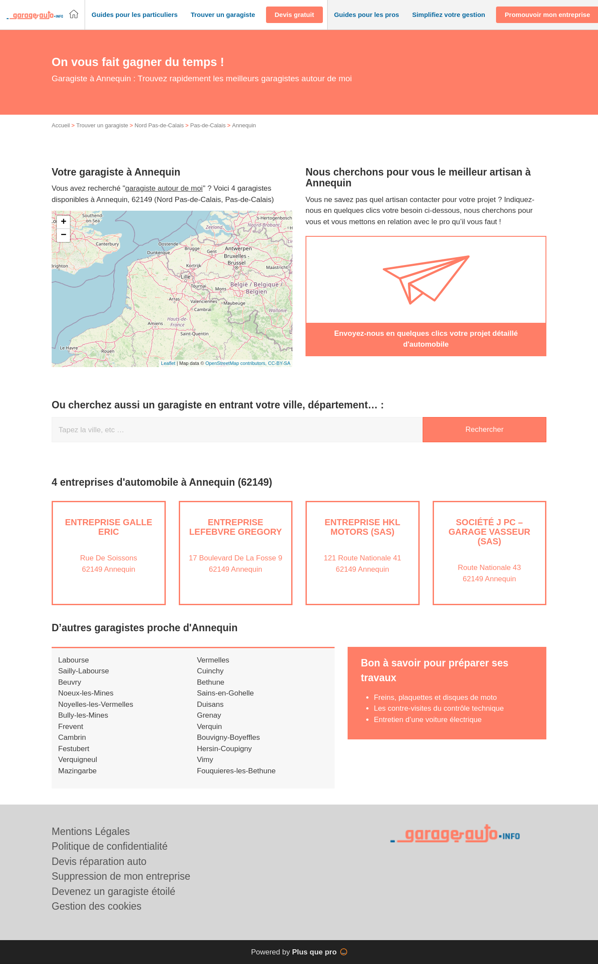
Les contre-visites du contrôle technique (439, 708)
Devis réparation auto (99, 861)
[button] (134, 15)
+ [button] (63, 222)
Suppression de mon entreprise (121, 876)
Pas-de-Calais (208, 125)
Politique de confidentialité (110, 846)
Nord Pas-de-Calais (159, 125)
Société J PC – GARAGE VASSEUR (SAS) (489, 531)
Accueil (61, 125)
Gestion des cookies (96, 906)
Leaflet (168, 363)
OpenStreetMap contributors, (236, 363)
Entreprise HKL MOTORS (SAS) (362, 527)
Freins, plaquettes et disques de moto (435, 697)
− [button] (63, 235)
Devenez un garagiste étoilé (113, 891)
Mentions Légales (91, 831)
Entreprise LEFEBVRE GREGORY (235, 527)
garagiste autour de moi (164, 188)
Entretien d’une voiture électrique (428, 720)
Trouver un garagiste (102, 125)
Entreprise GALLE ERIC (108, 527)
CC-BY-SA (279, 363)
